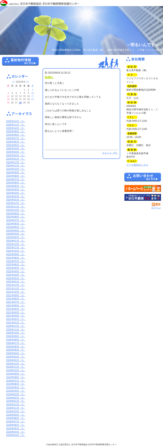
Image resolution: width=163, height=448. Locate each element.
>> (27, 81)
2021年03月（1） (15, 315)
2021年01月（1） (15, 322)
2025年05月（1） (15, 145)
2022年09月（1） (15, 254)
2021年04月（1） (15, 312)
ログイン (156, 207)
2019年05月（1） (15, 387)
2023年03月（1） (15, 233)
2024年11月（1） (15, 165)
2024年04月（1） (15, 189)
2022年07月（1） (15, 261)
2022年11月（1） (15, 247)
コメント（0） (110, 152)
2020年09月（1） (15, 336)
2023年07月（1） (15, 220)
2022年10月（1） (15, 250)
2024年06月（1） (15, 182)
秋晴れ (49, 77)
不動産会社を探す (142, 197)
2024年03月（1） (15, 193)
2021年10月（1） (15, 292)
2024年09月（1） (15, 172)
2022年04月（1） (15, 271)
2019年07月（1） (15, 380)
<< (13, 81)
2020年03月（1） (15, 353)
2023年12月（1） (15, 203)
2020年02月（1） (15, 356)
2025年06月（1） (15, 141)
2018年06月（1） (15, 425)
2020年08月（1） (15, 339)
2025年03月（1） (15, 152)
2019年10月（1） (15, 370)
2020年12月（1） (15, 326)
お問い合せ (142, 178)
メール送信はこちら (137, 164)
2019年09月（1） (15, 373)
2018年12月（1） (15, 404)
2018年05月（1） (15, 428)
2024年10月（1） (15, 169)
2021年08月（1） (15, 298)
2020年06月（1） (15, 346)
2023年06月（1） (15, 223)
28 (20, 102)
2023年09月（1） (15, 213)
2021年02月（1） (15, 319)
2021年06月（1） (15, 305)
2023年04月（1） (15, 230)
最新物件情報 (20, 63)
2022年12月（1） (15, 244)
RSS (156, 204)
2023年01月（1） (15, 240)
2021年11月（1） (15, 288)
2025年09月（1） (15, 131)
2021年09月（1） (15, 295)
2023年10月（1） (15, 210)
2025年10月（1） (15, 128)
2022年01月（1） (15, 281)
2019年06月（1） (15, 384)
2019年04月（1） (15, 390)
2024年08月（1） (15, 176)
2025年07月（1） (15, 138)
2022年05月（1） (15, 268)
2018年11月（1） (15, 408)
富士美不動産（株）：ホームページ (142, 188)
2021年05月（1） (15, 309)
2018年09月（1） (15, 414)
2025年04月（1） (15, 148)
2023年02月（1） (15, 237)
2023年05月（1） (15, 227)
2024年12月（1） (15, 162)
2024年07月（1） (15, 179)
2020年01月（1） (15, 360)
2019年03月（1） (15, 394)
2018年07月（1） (15, 421)
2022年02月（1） (15, 278)
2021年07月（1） (15, 302)
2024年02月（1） (15, 196)
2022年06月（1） (15, 264)
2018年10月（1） (15, 411)
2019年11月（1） (15, 367)
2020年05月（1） (15, 349)
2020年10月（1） (15, 332)
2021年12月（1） (15, 285)
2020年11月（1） (15, 329)
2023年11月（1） (15, 206)
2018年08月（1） (15, 418)
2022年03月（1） (15, 274)
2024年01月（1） (15, 199)
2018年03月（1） (15, 435)
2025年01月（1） (15, 158)
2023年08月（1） (15, 216)
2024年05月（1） (15, 186)
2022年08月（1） (15, 257)
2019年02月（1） (15, 397)
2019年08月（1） (15, 377)
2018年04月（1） (15, 432)
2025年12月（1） (15, 121)
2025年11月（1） (15, 124)
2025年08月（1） (15, 134)
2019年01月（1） (15, 401)
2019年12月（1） (15, 363)
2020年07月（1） (15, 343)
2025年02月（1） (15, 155)
